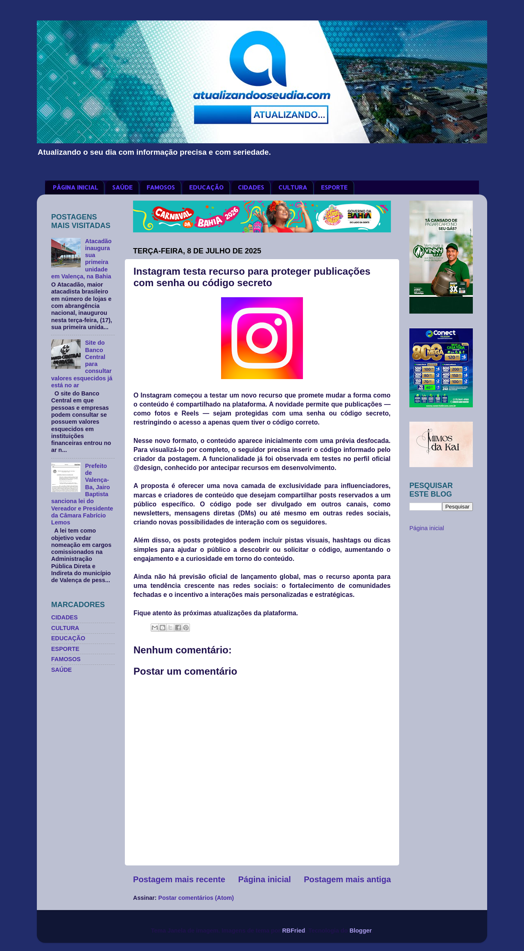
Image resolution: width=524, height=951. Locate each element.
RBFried (293, 930)
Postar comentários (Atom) (196, 898)
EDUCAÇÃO (206, 187)
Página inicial (264, 879)
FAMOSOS (161, 187)
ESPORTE (334, 187)
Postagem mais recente (179, 879)
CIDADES (251, 187)
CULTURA (292, 187)
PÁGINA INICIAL (75, 187)
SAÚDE (122, 187)
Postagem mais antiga (347, 879)
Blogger (361, 930)
